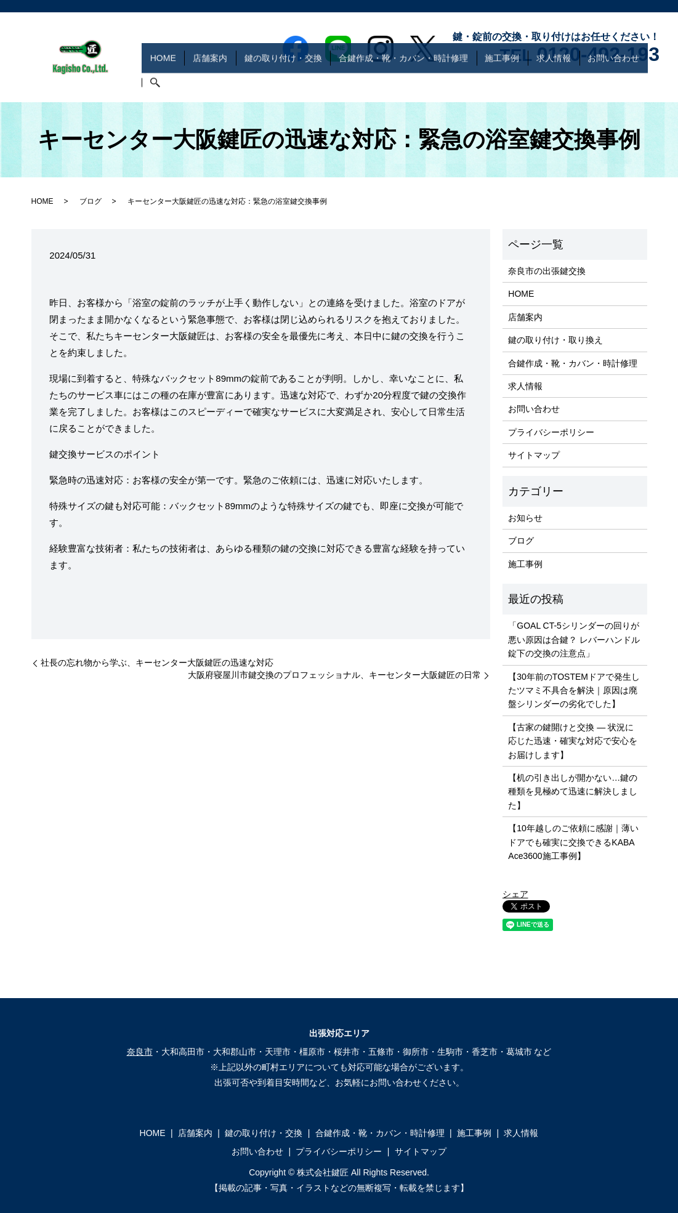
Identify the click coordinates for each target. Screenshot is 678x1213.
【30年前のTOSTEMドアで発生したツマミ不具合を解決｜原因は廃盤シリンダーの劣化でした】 (574, 690)
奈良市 (140, 1052)
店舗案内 (249, 82)
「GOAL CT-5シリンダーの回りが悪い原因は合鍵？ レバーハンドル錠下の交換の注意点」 (574, 639)
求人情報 (559, 82)
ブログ (90, 201)
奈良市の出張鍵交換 (547, 271)
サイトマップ (534, 455)
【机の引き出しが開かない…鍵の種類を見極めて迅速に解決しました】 (572, 791)
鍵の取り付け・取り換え (555, 340)
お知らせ (525, 518)
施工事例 (516, 82)
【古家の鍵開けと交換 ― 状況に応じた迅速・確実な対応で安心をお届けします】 (572, 741)
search (650, 83)
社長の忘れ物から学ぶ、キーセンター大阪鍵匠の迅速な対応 (157, 662)
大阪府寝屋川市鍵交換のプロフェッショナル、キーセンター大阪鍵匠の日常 (334, 675)
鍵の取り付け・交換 (313, 82)
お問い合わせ (611, 82)
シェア (515, 894)
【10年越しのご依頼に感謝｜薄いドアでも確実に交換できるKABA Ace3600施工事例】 (573, 842)
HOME (210, 82)
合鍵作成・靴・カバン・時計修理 (425, 82)
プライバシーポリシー (551, 432)
